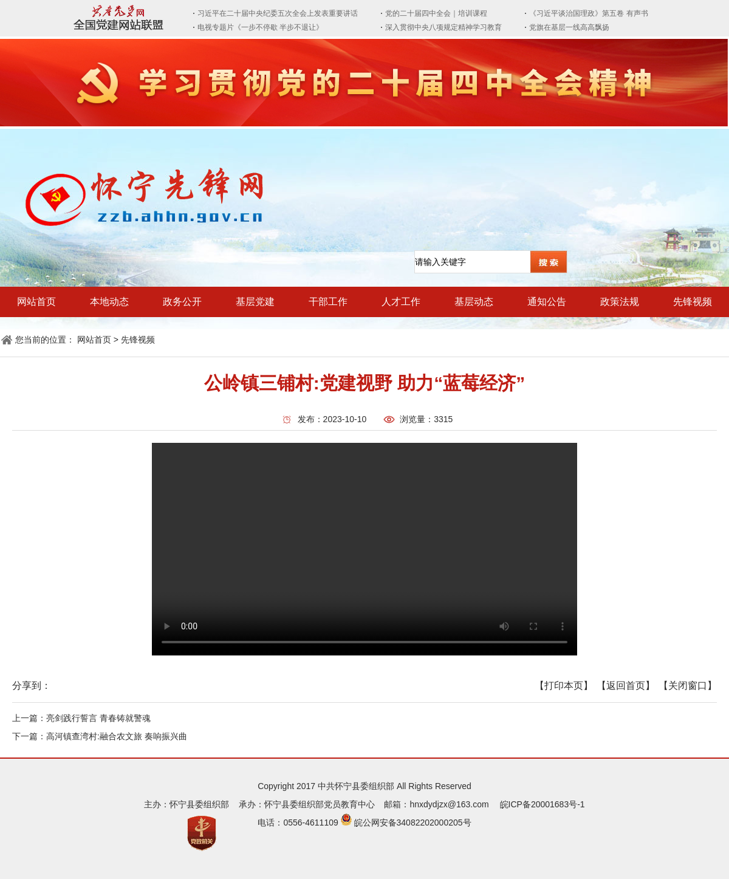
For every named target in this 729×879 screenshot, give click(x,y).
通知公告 (546, 301)
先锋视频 (692, 301)
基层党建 (255, 301)
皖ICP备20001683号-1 (542, 804)
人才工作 (401, 301)
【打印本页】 (564, 685)
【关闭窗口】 (688, 685)
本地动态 (109, 301)
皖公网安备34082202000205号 (412, 822)
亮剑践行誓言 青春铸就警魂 (98, 718)
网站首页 (36, 301)
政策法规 (619, 301)
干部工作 (328, 301)
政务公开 (182, 301)
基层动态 (473, 301)
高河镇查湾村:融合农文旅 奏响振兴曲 (116, 736)
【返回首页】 (626, 685)
